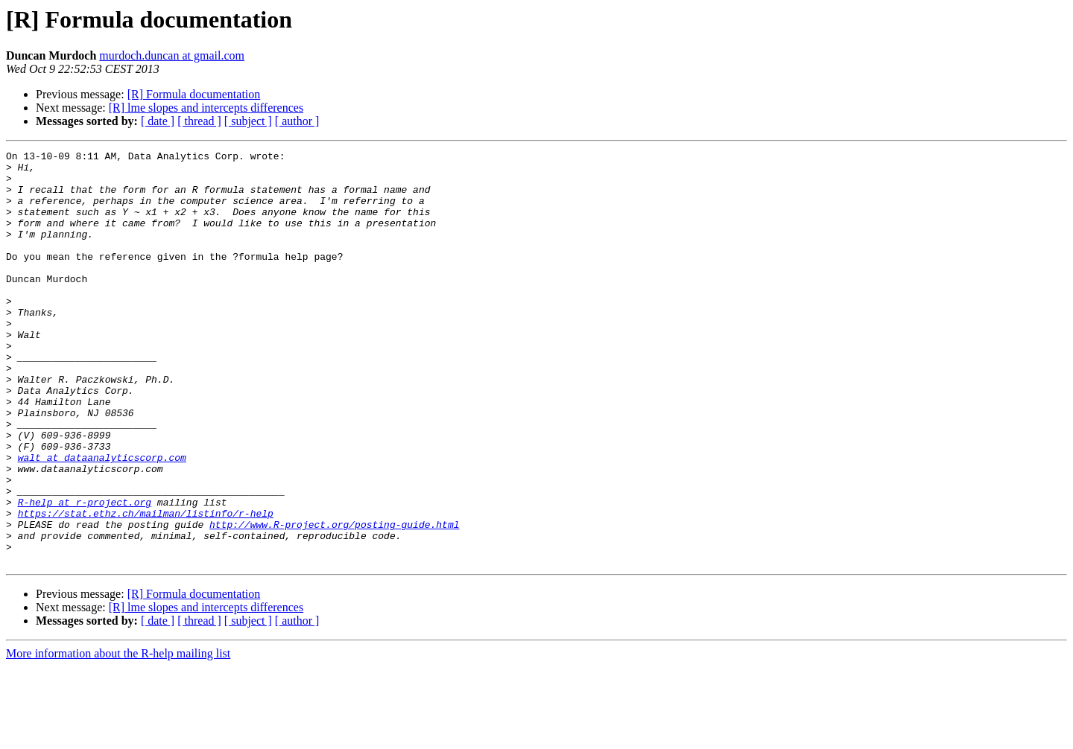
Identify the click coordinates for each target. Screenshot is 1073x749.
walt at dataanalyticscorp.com (102, 519)
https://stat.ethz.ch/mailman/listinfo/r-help (145, 586)
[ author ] (297, 121)
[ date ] (157, 121)
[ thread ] (199, 121)
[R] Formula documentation (194, 94)
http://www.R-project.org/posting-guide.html (334, 600)
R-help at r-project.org (84, 573)
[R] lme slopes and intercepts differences (206, 107)
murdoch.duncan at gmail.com (171, 55)
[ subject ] (248, 121)
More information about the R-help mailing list (118, 736)
